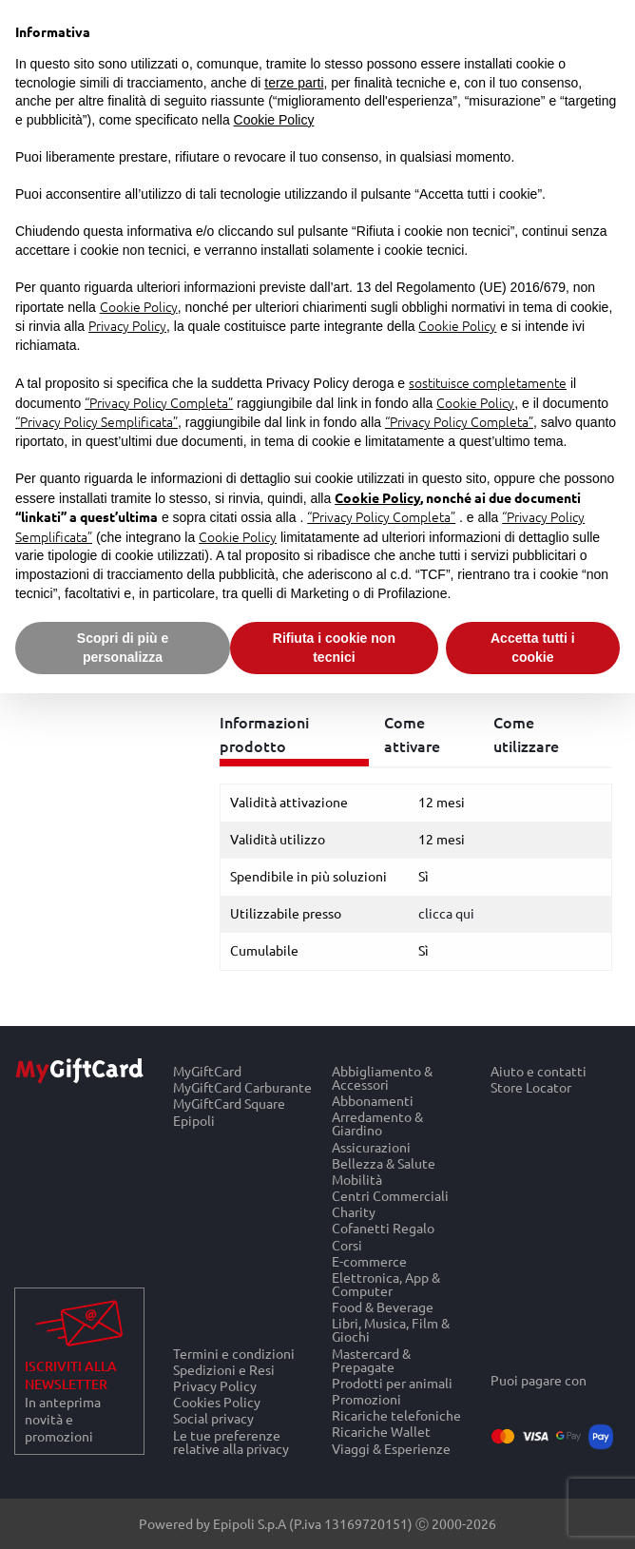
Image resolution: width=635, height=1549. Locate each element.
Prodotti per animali (392, 1382)
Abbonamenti (373, 1101)
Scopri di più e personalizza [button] (122, 647)
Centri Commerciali (390, 1196)
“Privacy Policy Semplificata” (96, 421)
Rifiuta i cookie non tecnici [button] (334, 647)
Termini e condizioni (234, 1353)
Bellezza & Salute (383, 1162)
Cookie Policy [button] (274, 119)
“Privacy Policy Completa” (159, 402)
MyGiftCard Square (229, 1103)
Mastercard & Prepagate (371, 1359)
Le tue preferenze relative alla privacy (231, 1441)
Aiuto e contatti (539, 1070)
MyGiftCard (207, 1070)
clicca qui (446, 912)
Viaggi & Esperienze (391, 1448)
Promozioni (366, 1398)
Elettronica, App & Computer (386, 1283)
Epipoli (194, 1120)
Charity (353, 1212)
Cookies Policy (216, 1402)
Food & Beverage (382, 1307)
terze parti (293, 82)
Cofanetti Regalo (383, 1228)
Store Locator (531, 1087)
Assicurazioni (371, 1146)
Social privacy (213, 1418)
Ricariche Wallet (381, 1431)
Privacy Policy (215, 1385)
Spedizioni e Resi (224, 1369)
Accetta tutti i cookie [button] (533, 647)
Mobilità (357, 1179)
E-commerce (369, 1260)
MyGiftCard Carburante (242, 1087)
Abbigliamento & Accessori (382, 1077)
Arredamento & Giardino (377, 1123)
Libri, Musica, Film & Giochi (391, 1330)
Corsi (347, 1244)
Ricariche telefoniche (396, 1415)
